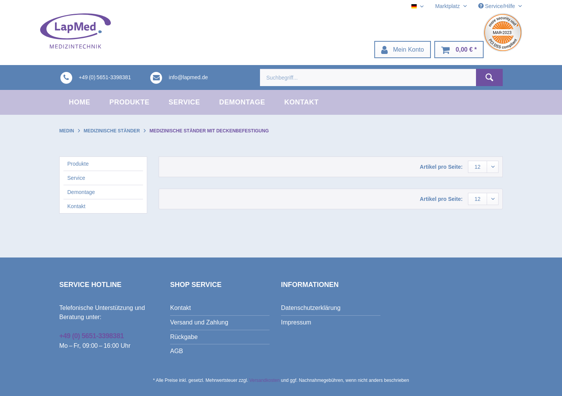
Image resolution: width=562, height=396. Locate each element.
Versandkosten (264, 380)
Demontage (81, 192)
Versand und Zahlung (199, 322)
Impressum (296, 322)
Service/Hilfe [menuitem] (497, 6)
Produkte (78, 164)
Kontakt (76, 206)
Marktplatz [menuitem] (448, 6)
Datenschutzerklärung (311, 308)
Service (76, 178)
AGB (176, 351)
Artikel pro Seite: (441, 167)
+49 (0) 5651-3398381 (91, 336)
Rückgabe (184, 337)
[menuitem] (402, 49)
